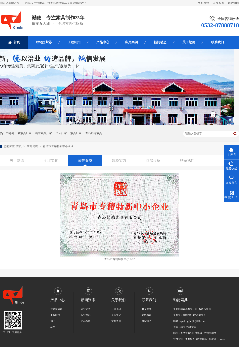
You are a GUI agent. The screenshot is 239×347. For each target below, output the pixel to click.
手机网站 (203, 3)
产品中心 (102, 42)
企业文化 (51, 160)
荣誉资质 (33, 146)
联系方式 (146, 309)
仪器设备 (153, 160)
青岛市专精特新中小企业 (58, 146)
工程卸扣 (74, 42)
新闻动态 (160, 42)
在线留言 (218, 3)
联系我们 (217, 42)
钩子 (52, 321)
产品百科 (85, 321)
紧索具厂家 (24, 133)
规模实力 (119, 160)
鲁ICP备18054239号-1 (194, 315)
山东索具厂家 (43, 133)
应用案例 (131, 42)
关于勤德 (188, 42)
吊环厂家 (61, 133)
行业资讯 (85, 315)
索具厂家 (75, 133)
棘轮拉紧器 (44, 42)
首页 (17, 42)
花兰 (52, 327)
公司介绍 (116, 309)
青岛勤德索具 (93, 133)
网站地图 (233, 3)
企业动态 (85, 309)
